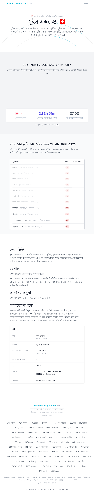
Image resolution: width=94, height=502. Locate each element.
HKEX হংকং (29, 442)
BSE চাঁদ (73, 423)
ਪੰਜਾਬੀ (75, 480)
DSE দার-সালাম (33, 433)
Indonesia (42, 477)
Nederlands (71, 477)
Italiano (50, 477)
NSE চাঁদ (55, 452)
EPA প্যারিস (29, 437)
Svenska (15, 480)
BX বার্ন (44, 423)
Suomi (28, 477)
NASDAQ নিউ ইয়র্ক (28, 452)
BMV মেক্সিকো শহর (71, 447)
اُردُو (39, 483)
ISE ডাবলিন (53, 442)
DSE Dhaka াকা (48, 433)
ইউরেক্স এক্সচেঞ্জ (16, 282)
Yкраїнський (38, 480)
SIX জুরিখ (80, 461)
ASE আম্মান (11, 423)
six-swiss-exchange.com (45, 380)
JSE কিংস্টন (64, 442)
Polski (79, 477)
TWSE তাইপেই (17, 466)
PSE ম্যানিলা (47, 457)
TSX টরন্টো (71, 466)
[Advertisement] (47, 92)
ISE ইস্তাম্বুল (83, 423)
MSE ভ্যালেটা (56, 447)
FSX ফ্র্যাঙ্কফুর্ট (41, 437)
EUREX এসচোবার (64, 433)
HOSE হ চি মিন (81, 437)
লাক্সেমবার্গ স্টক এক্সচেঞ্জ (70, 282)
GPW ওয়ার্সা (43, 471)
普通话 (53, 483)
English (13, 477)
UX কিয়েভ (82, 466)
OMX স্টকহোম (69, 461)
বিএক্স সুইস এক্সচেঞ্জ (33, 282)
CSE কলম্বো (79, 428)
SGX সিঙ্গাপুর (31, 461)
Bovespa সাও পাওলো (58, 423)
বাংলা (51, 480)
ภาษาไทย (87, 480)
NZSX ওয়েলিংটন (82, 452)
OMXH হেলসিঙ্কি (66, 437)
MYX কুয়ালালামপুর (52, 428)
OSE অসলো (23, 457)
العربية (46, 480)
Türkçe (29, 480)
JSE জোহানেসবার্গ (78, 442)
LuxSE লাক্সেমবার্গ (42, 447)
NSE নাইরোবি (43, 452)
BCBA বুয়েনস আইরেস (35, 428)
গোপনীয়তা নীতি (47, 416)
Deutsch (7, 477)
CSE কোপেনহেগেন (17, 433)
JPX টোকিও (46, 466)
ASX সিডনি (23, 423)
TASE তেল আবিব (32, 466)
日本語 (61, 480)
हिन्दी (56, 480)
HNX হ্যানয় (53, 437)
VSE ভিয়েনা (55, 471)
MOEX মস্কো (14, 452)
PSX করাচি (35, 457)
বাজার (86, 3)
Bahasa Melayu (60, 477)
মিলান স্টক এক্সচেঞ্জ (51, 282)
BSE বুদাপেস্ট (19, 428)
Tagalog (22, 480)
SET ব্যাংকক (55, 461)
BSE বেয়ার (34, 423)
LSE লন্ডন (28, 447)
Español (21, 477)
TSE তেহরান (58, 466)
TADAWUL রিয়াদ (73, 457)
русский (7, 480)
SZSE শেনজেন (18, 461)
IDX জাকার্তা (41, 442)
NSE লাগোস (11, 457)
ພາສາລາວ (68, 480)
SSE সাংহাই (87, 457)
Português (86, 477)
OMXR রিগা (59, 457)
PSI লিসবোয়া (16, 437)
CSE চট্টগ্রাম (67, 428)
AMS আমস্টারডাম (81, 433)
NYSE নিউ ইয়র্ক (67, 452)
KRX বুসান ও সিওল (15, 447)
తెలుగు (80, 480)
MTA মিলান (85, 447)
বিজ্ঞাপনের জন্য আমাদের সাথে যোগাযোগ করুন (47, 412)
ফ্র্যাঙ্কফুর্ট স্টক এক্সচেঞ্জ (19, 285)
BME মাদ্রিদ (44, 461)
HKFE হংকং (17, 442)
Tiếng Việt (46, 483)
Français (34, 477)
